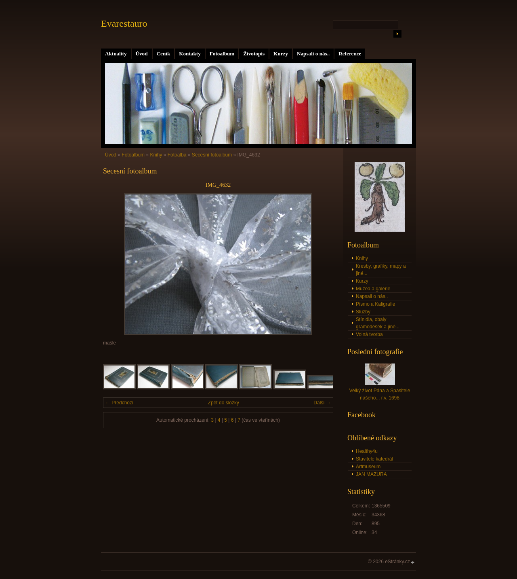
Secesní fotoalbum (212, 155)
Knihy (156, 155)
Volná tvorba (369, 334)
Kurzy (280, 54)
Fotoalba (177, 155)
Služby (363, 312)
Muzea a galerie (373, 289)
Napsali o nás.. (313, 54)
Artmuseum (368, 466)
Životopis (254, 54)
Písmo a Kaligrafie (375, 304)
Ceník (163, 54)
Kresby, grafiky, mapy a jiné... (381, 269)
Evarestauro (124, 23)
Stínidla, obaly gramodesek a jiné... (377, 323)
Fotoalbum (222, 54)
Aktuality (116, 54)
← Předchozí (119, 403)
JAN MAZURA (371, 474)
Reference (349, 54)
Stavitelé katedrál (374, 459)
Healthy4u (367, 451)
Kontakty (190, 54)
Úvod (142, 54)
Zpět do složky (223, 403)
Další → (322, 403)
